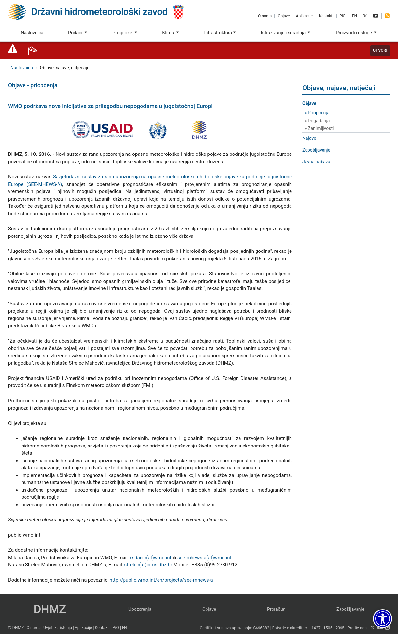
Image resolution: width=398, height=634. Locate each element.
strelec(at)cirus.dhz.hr (148, 565)
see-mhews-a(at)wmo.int (204, 558)
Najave (309, 138)
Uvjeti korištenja (57, 628)
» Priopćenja (317, 112)
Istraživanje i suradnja (286, 33)
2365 (339, 628)
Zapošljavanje (316, 150)
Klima (170, 33)
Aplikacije (304, 16)
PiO (343, 16)
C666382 (261, 628)
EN (354, 16)
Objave (284, 16)
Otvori (380, 50)
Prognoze (125, 33)
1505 (328, 628)
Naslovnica (32, 33)
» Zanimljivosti (319, 128)
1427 (316, 628)
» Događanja (317, 120)
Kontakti (326, 16)
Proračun (276, 609)
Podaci (78, 33)
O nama (265, 16)
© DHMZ (16, 628)
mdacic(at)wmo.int (150, 558)
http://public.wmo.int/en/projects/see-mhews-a (161, 580)
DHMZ (50, 609)
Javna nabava (316, 161)
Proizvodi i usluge (356, 33)
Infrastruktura (220, 33)
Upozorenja (139, 609)
